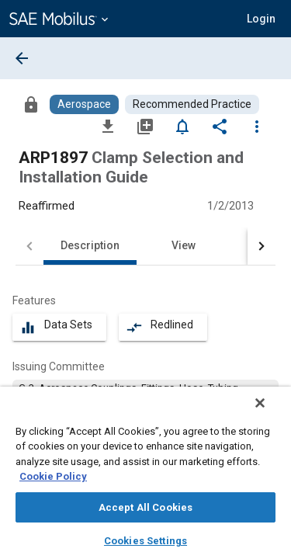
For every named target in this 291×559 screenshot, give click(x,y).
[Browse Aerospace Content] (84, 104)
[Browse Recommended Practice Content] (192, 104)
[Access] (31, 104)
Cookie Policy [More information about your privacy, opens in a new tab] (53, 476)
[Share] (219, 125)
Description (90, 245)
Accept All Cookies (145, 507)
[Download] (107, 125)
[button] (261, 19)
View (183, 245)
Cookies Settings (145, 541)
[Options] (256, 125)
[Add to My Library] (145, 125)
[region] (145, 478)
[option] (145, 395)
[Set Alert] (182, 125)
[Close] (270, 413)
